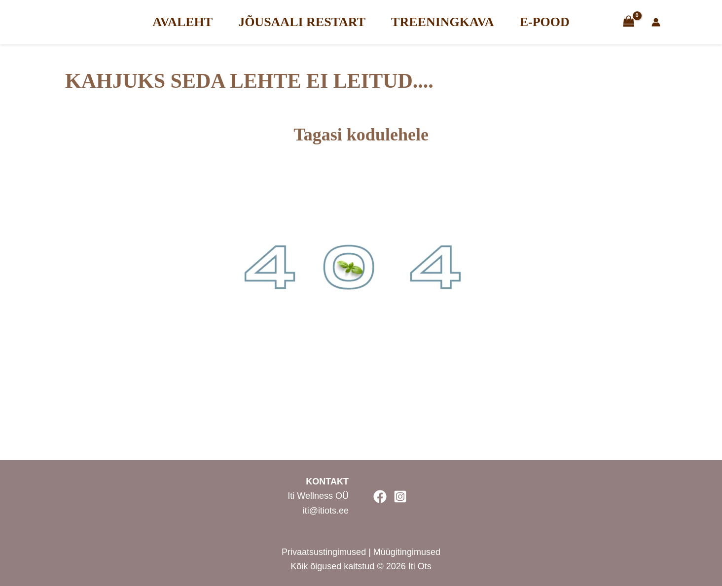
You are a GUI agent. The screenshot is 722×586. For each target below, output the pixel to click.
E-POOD (545, 22)
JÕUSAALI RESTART (301, 22)
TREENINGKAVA (442, 22)
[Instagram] (400, 496)
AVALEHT (182, 22)
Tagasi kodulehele (361, 134)
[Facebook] (380, 496)
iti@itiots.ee (326, 511)
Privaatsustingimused (325, 552)
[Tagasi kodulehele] (361, 105)
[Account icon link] (678, 22)
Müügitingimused (406, 552)
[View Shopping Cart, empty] (629, 22)
